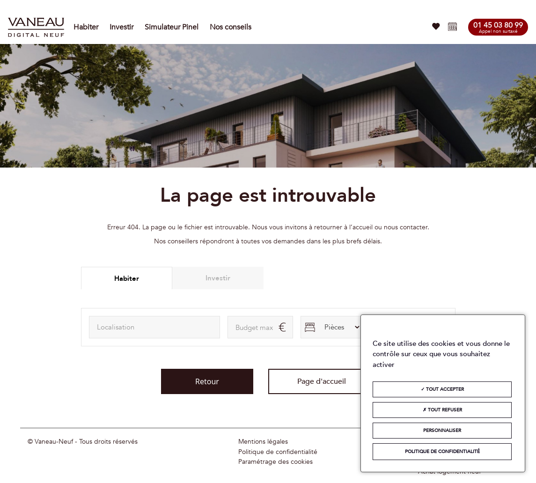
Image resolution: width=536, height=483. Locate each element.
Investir (121, 27)
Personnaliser (442, 430)
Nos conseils (230, 27)
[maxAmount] (260, 327)
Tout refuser (442, 410)
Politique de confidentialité (277, 452)
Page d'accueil (321, 381)
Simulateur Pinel (171, 27)
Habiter (85, 27)
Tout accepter (442, 389)
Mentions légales (263, 442)
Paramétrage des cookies (275, 462)
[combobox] (154, 327)
